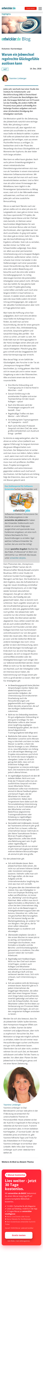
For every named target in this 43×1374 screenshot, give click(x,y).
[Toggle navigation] (9, 9)
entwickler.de (8, 9)
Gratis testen (30, 8)
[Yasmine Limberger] (5, 78)
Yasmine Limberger (17, 78)
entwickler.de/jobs (18, 558)
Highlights (6, 14)
